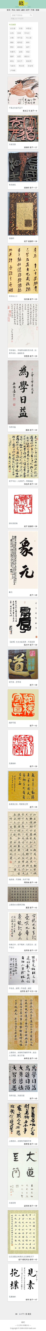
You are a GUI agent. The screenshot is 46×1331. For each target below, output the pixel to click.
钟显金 (28, 28)
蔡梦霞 (26, 1144)
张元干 (19, 61)
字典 (32, 10)
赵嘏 (20, 52)
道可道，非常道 (15, 682)
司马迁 (27, 33)
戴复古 (27, 56)
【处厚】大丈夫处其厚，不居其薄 (22, 642)
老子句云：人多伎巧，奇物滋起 (21, 481)
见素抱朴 (12, 763)
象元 (10, 592)
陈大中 (26, 645)
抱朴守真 (12, 723)
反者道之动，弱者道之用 (18, 804)
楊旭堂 (19, 42)
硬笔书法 (25, 1260)
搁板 (12, 42)
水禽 (12, 38)
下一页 (24, 1314)
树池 (12, 61)
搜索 (37, 10)
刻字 (28, 10)
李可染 (19, 38)
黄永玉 (25, 111)
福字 (28, 47)
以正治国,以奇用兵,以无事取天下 (21, 1257)
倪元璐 (26, 299)
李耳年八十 (13, 296)
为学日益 (12, 427)
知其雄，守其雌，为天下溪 (19, 879)
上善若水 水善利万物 (17, 905)
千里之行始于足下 (16, 108)
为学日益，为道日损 (16, 1096)
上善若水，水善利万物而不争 (20, 1141)
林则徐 (19, 47)
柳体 (28, 42)
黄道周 (28, 61)
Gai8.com (32, 1328)
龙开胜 (26, 950)
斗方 (31, 991)
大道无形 (12, 144)
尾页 (29, 1314)
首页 (8, 10)
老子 (32, 111)
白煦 (12, 33)
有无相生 (12, 185)
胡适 (28, 52)
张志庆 (26, 484)
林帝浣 (26, 1058)
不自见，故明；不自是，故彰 (20, 988)
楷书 (31, 1260)
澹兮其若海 (13, 523)
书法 (13, 10)
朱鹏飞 (12, 52)
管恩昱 (26, 356)
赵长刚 (26, 1206)
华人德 (28, 38)
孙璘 (19, 33)
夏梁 (27, 908)
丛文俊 (12, 28)
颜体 (27, 430)
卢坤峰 (12, 70)
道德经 (26, 147)
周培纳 (26, 882)
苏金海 (30, 66)
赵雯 (19, 56)
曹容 (12, 47)
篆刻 (23, 10)
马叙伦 (12, 66)
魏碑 (12, 56)
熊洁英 (21, 66)
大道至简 (12, 1203)
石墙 (20, 28)
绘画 (18, 10)
